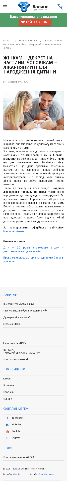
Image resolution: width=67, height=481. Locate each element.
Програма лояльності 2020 (18, 457)
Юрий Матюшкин (46, 474)
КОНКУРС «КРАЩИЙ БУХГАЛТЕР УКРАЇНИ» (21, 351)
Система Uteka (11, 324)
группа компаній (34, 7)
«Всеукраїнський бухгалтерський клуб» (25, 310)
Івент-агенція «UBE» (14, 343)
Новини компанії (28, 41)
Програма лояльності (15, 359)
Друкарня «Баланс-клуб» (17, 317)
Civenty (16, 474)
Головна (7, 41)
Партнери (8, 392)
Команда (8, 385)
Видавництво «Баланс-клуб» (19, 304)
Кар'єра (7, 398)
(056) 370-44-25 (60, 7)
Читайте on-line (35, 22)
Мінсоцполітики (13, 231)
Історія (7, 378)
